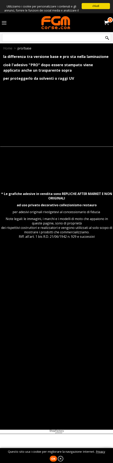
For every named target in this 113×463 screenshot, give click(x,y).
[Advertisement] (56, 283)
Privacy (100, 452)
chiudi (95, 6)
